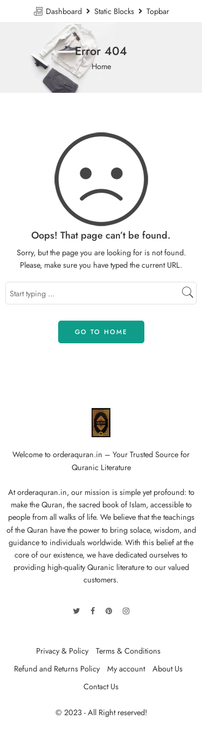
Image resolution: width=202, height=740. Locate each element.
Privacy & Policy (62, 650)
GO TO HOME (101, 332)
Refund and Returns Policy (57, 668)
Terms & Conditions (128, 650)
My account (126, 668)
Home (101, 66)
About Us (167, 668)
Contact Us (101, 686)
